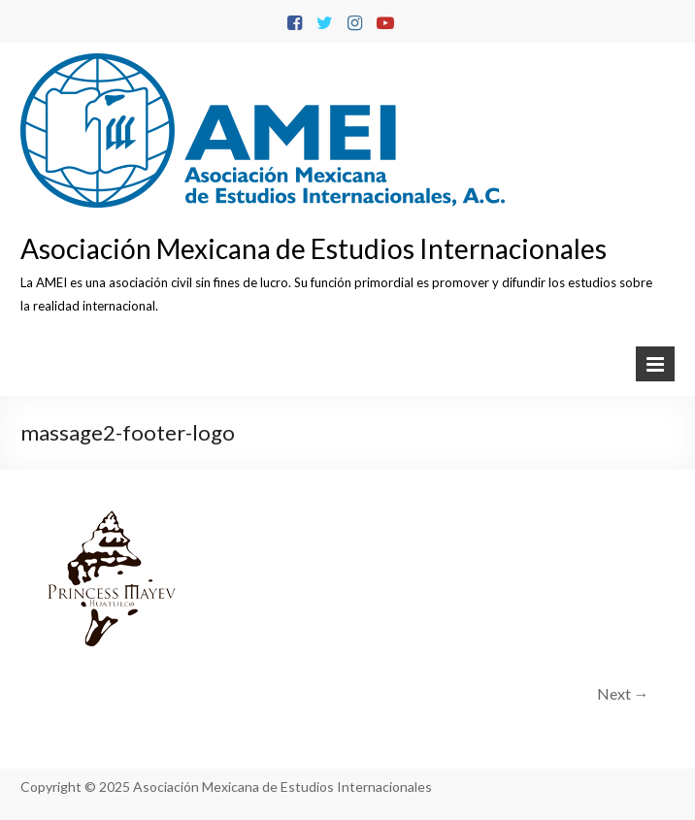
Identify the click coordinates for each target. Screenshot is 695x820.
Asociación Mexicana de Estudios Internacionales (313, 248)
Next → (623, 693)
